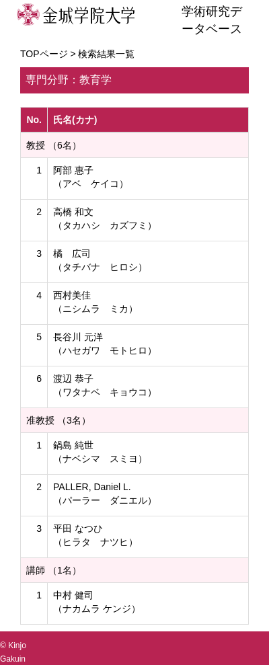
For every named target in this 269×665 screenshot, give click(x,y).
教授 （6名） (53, 145)
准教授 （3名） (58, 420)
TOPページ (44, 53)
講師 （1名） (53, 570)
